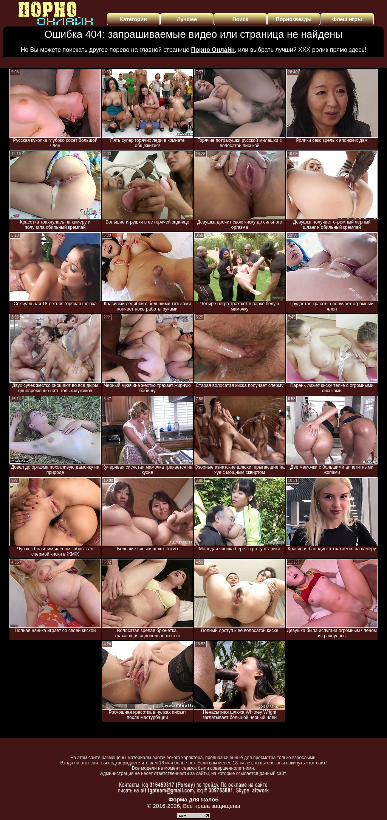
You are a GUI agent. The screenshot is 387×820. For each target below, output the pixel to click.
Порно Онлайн (213, 50)
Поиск (240, 19)
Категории (133, 19)
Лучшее (187, 19)
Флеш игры (347, 19)
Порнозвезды (294, 19)
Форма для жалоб (193, 799)
